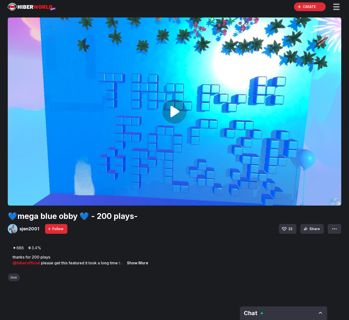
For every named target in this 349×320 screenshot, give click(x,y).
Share (311, 229)
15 (287, 229)
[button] (336, 7)
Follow (55, 229)
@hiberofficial (27, 262)
